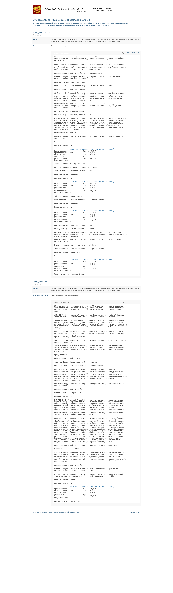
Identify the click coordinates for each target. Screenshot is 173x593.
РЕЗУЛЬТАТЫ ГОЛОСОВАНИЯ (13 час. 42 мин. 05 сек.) (92, 298)
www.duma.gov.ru (135, 590)
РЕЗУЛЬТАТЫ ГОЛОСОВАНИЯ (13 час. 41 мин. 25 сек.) (92, 240)
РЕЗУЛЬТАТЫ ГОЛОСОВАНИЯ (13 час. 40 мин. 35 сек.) (92, 167)
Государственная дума (73, 10)
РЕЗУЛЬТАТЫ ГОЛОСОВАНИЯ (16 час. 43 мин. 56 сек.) (92, 562)
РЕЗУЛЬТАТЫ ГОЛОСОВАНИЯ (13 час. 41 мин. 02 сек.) (92, 205)
